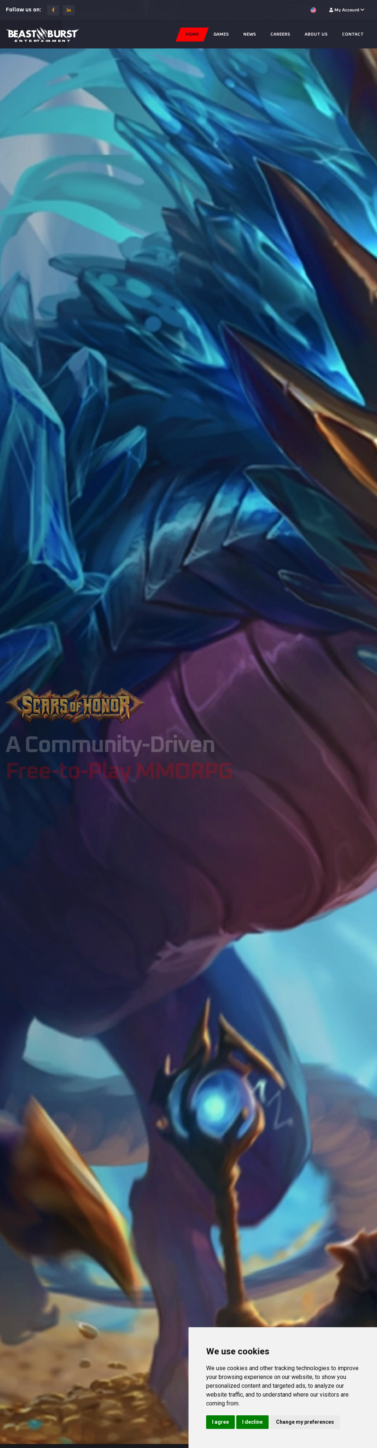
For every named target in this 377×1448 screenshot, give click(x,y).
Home (192, 34)
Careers (280, 34)
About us (316, 34)
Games (221, 34)
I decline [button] (252, 1422)
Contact (353, 34)
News (249, 34)
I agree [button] (220, 1422)
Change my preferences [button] (305, 1422)
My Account (347, 10)
